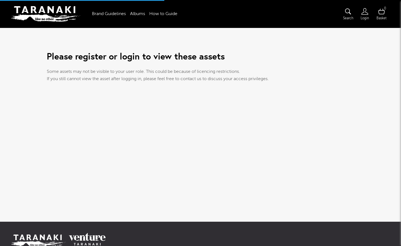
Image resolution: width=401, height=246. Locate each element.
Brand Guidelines (109, 13)
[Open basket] (381, 14)
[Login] (364, 14)
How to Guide (163, 13)
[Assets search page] (348, 14)
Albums (137, 13)
